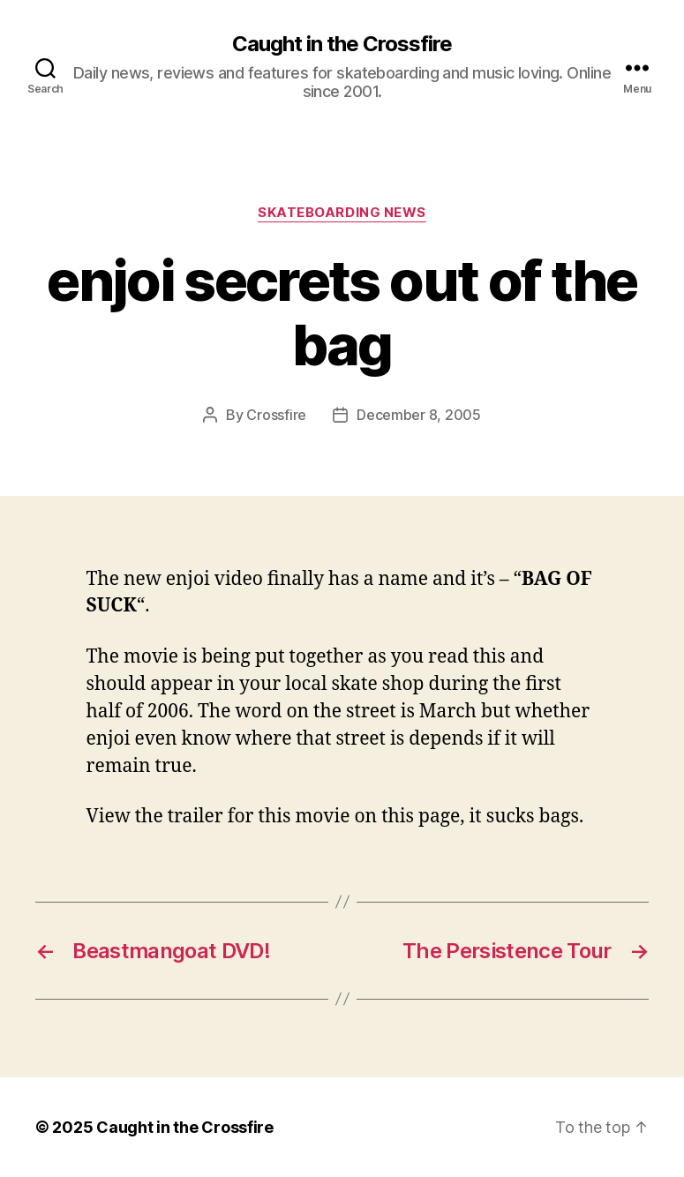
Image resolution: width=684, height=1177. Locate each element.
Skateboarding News (342, 213)
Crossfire (276, 415)
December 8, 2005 (419, 415)
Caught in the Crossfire (342, 44)
